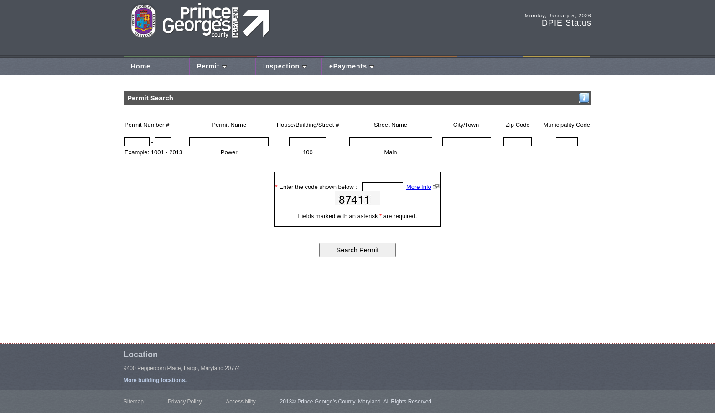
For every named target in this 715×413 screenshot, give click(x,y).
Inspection (285, 66)
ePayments (351, 66)
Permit (212, 66)
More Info (418, 186)
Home (140, 66)
